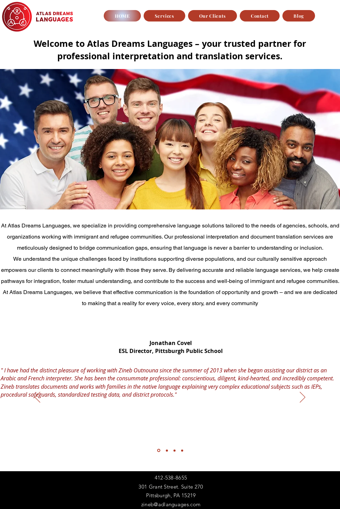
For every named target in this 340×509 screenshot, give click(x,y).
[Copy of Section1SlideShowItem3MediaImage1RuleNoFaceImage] (182, 450)
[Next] (302, 398)
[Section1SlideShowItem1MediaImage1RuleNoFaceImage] (158, 450)
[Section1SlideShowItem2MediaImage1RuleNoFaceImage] (167, 450)
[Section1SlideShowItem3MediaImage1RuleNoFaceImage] (174, 450)
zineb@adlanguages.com (171, 504)
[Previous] (37, 398)
